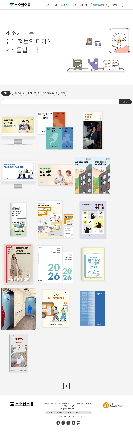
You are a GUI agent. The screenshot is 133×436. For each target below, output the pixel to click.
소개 (48, 5)
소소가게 (83, 5)
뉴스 (74, 5)
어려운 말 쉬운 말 (99, 5)
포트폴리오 (65, 5)
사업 (55, 5)
